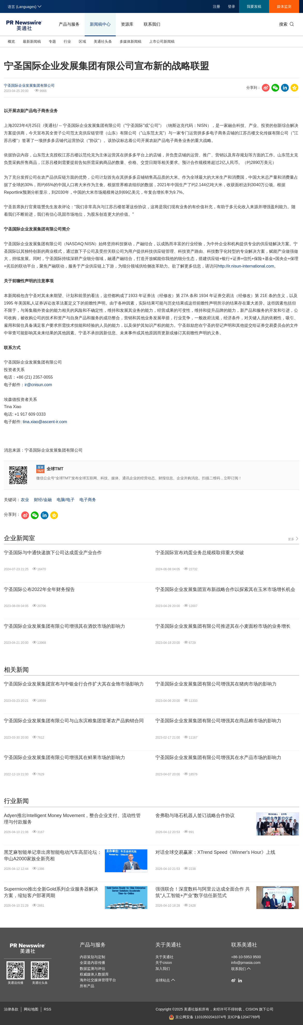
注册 (216, 6)
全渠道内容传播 (92, 963)
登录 (231, 6)
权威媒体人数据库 (94, 974)
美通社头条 (103, 41)
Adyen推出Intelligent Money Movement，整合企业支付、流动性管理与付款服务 (72, 819)
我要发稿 (254, 6)
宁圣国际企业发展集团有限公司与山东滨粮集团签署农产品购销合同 (74, 720)
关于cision (163, 963)
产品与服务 (69, 24)
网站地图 (31, 1009)
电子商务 (88, 499)
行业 (67, 41)
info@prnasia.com (246, 963)
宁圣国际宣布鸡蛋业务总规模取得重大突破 (199, 552)
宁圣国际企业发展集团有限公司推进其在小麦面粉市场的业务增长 (223, 626)
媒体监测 (284, 6)
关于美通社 (168, 945)
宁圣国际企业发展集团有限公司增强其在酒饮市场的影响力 (64, 626)
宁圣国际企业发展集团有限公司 (29, 85)
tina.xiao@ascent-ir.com (45, 422)
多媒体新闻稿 (130, 41)
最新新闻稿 (32, 41)
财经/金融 (43, 499)
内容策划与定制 (92, 957)
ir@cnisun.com (38, 384)
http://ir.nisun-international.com (246, 266)
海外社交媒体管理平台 (98, 980)
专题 (52, 41)
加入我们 (162, 968)
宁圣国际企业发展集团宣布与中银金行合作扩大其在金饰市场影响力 (74, 684)
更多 (293, 539)
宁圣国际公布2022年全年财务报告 (39, 589)
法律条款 (11, 1009)
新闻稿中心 (100, 24)
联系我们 (152, 24)
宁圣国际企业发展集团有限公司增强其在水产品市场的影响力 (218, 757)
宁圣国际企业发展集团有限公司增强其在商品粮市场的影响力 (218, 720)
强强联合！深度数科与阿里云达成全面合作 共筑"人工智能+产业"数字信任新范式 (202, 892)
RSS (47, 1009)
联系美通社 (244, 945)
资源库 (127, 24)
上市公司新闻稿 (162, 41)
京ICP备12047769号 (244, 1017)
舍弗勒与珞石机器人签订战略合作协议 (195, 815)
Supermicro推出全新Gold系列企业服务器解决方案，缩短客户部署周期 (51, 892)
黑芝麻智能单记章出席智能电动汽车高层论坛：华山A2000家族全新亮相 (53, 855)
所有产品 (87, 986)
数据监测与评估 (92, 968)
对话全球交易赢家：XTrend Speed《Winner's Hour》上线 (215, 852)
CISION (252, 1009)
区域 (82, 41)
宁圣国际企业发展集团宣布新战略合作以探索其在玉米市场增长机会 (225, 589)
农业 (25, 499)
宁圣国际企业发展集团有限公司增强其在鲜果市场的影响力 (64, 757)
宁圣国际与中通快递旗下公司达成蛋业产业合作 (53, 552)
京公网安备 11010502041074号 (197, 1017)
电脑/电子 (65, 499)
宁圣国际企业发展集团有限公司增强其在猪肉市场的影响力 (216, 684)
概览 (11, 41)
